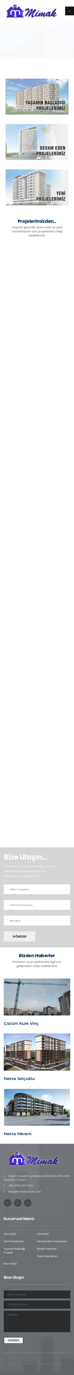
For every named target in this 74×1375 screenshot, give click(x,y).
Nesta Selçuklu (19, 1078)
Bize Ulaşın (10, 1263)
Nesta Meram (18, 1133)
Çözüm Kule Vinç (21, 1023)
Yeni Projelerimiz (14, 1241)
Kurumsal (43, 1234)
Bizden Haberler (47, 1248)
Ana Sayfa (10, 1234)
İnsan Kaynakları (47, 1256)
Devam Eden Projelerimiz (52, 1241)
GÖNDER (19, 936)
